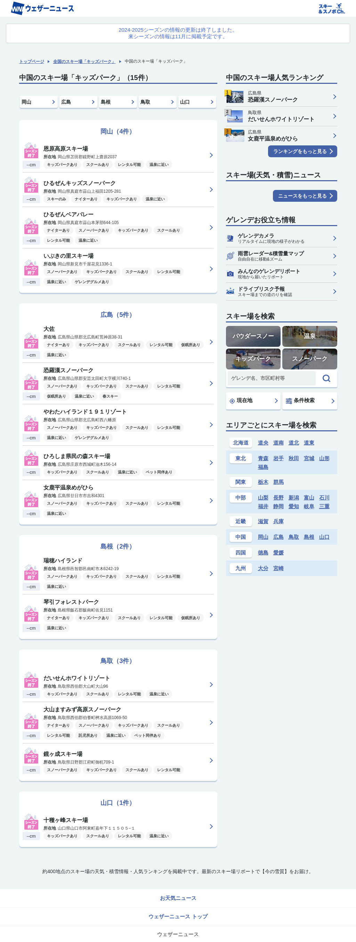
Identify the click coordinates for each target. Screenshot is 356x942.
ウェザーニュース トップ (177, 916)
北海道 (241, 443)
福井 (263, 506)
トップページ (31, 61)
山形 (324, 458)
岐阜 (309, 506)
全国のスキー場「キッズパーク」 (84, 61)
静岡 (278, 506)
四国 (240, 553)
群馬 (278, 482)
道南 (278, 443)
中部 (240, 498)
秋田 (294, 458)
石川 (324, 498)
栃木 (263, 482)
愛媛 (278, 553)
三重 (324, 506)
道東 (309, 443)
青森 (263, 458)
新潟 (294, 498)
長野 (278, 498)
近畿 (240, 521)
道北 (294, 443)
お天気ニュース (178, 898)
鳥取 (145, 102)
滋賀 (263, 521)
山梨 (263, 498)
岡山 (26, 102)
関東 (240, 482)
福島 (263, 467)
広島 (66, 102)
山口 (185, 102)
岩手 (278, 458)
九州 (240, 568)
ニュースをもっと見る (302, 196)
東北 (240, 458)
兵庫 (278, 521)
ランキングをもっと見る (300, 151)
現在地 (240, 400)
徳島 (263, 553)
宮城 (309, 458)
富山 (309, 498)
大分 (263, 568)
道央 (263, 443)
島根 (106, 102)
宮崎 (278, 568)
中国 (240, 537)
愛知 (294, 506)
